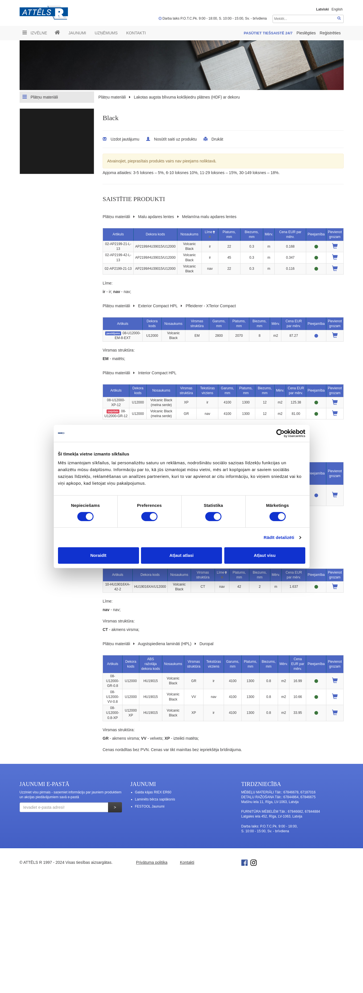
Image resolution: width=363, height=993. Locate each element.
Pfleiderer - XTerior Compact (211, 306)
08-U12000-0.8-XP (112, 713)
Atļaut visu (265, 555)
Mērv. (269, 234)
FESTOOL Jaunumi (150, 806)
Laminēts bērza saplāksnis (155, 799)
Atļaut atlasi (181, 555)
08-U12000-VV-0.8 (112, 697)
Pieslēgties (306, 33)
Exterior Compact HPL (158, 306)
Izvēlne (34, 32)
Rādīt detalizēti (279, 537)
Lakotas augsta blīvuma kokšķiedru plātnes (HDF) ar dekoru (187, 97)
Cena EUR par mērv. (297, 664)
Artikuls (118, 234)
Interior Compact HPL (157, 373)
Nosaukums (189, 234)
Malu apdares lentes (156, 216)
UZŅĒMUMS (106, 33)
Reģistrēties (330, 33)
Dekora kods (155, 234)
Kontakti (136, 33)
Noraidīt (98, 555)
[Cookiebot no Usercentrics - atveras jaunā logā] (280, 433)
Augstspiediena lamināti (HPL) (164, 643)
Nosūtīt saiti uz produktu (175, 139)
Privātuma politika (152, 862)
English (337, 9)
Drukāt (217, 139)
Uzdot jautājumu (125, 139)
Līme (210, 232)
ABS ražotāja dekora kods (150, 664)
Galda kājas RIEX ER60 (153, 792)
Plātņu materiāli (40, 96)
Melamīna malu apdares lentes (209, 216)
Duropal (206, 643)
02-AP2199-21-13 (118, 269)
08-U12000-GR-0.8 (112, 681)
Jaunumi (77, 33)
